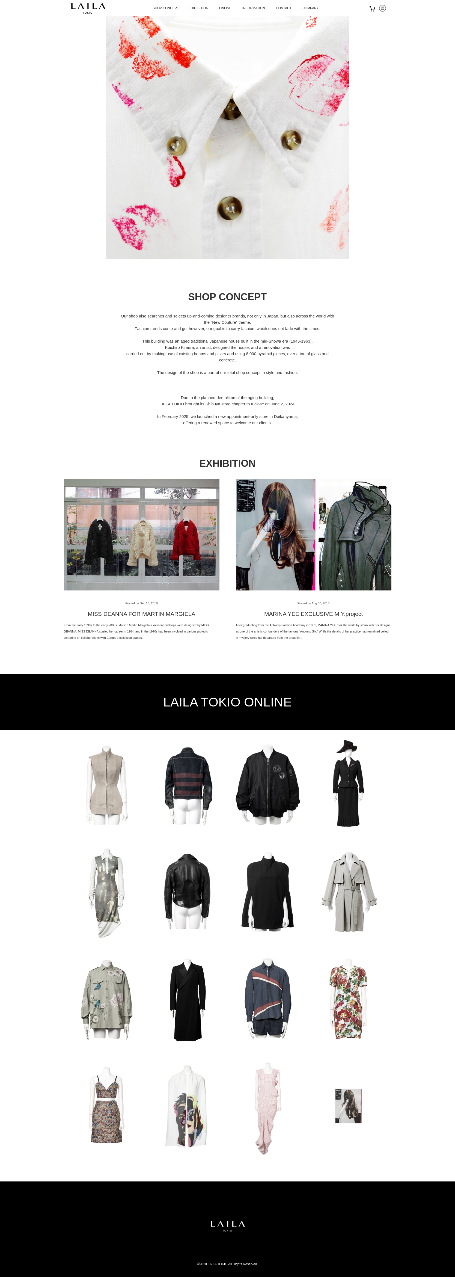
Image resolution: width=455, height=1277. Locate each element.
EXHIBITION (199, 8)
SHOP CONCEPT (166, 8)
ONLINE (225, 8)
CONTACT (284, 8)
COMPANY (310, 8)
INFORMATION (253, 8)
